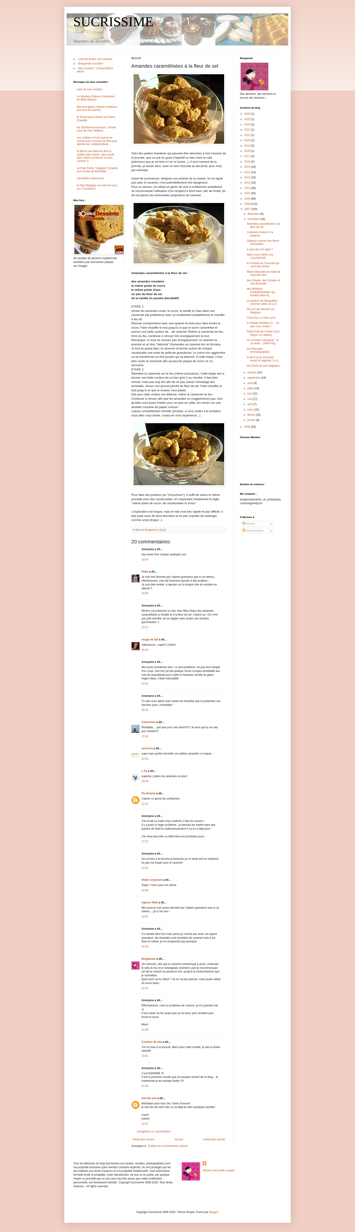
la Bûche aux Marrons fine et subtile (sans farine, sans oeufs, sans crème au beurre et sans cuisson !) (96, 156)
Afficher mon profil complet (219, 1170)
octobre (252, 372)
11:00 (145, 736)
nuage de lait (150, 639)
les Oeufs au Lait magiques (263, 365)
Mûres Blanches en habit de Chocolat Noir (264, 273)
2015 (247, 166)
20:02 (145, 988)
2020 (247, 140)
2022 (247, 129)
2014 (247, 172)
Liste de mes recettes (90, 89)
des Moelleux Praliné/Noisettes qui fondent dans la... (261, 292)
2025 (247, 119)
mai (250, 399)
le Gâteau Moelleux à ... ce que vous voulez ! (263, 324)
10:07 (145, 916)
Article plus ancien (214, 1139)
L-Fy (144, 771)
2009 (247, 198)
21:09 (145, 1086)
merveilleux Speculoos (90, 178)
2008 (247, 203)
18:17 (145, 627)
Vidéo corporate (152, 879)
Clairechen (148, 722)
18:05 (145, 593)
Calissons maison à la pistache (260, 234)
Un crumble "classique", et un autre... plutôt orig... (262, 342)
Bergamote (149, 958)
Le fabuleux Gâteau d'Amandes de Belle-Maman (96, 98)
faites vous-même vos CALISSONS (260, 256)
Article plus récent (143, 1139)
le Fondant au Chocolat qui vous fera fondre (263, 265)
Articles (248, 523)
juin (249, 393)
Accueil (178, 1139)
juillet (250, 388)
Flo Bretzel (148, 793)
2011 (247, 188)
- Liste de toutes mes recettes (94, 59)
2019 (247, 145)
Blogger (213, 1212)
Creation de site (152, 1041)
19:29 (145, 946)
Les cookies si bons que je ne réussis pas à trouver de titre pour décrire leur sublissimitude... (97, 141)
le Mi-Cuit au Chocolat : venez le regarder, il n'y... (263, 359)
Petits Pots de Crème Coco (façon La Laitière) (263, 333)
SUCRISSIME (113, 21)
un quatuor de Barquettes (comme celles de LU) (262, 302)
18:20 (145, 650)
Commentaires (253, 530)
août (250, 383)
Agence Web (150, 902)
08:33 (145, 710)
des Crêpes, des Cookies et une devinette (263, 282)
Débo (145, 571)
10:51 (145, 1056)
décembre (253, 213)
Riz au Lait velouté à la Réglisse (260, 311)
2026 (247, 113)
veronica (147, 748)
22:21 (145, 803)
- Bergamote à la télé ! (90, 63)
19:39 (145, 781)
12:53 (145, 758)
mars (250, 409)
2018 (247, 151)
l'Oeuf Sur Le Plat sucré (261, 317)
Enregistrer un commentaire (153, 1131)
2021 (247, 135)
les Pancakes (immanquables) (258, 350)
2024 (247, 124)
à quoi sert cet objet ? (260, 249)
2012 (247, 182)
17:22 (145, 841)
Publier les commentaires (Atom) (168, 1146)
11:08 (145, 1029)
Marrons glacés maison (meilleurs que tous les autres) (97, 108)
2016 (247, 161)
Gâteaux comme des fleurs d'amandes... (263, 242)
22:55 (145, 683)
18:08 (145, 890)
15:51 (145, 867)
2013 (247, 177)
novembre (253, 219)
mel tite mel (149, 1098)
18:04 (145, 559)
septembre (254, 377)
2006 (247, 426)
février (251, 414)
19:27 (145, 1123)
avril (250, 404)
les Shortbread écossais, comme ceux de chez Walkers (96, 129)
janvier (251, 420)
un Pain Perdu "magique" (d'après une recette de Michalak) (97, 170)
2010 (247, 193)
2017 (247, 156)
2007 (247, 209)
